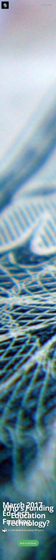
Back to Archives (28, 543)
